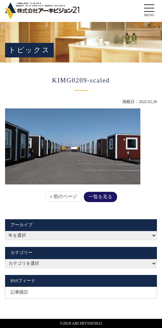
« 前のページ (63, 196)
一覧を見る (100, 196)
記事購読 (19, 292)
